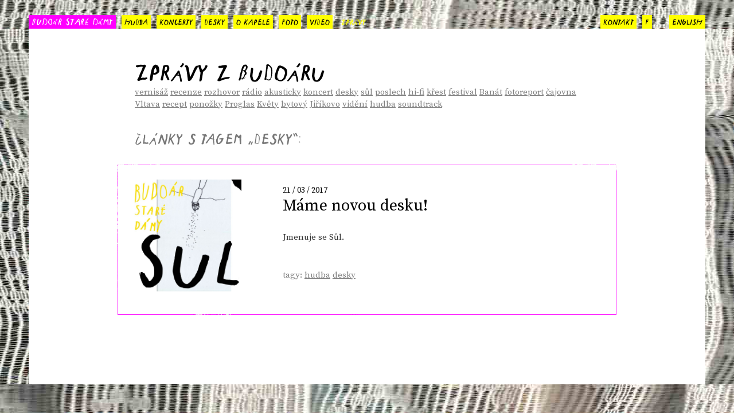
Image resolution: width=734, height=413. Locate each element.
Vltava (147, 104)
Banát (490, 92)
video (320, 20)
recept (174, 104)
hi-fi (416, 92)
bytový (294, 104)
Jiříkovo (325, 104)
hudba (136, 20)
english (687, 20)
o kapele (253, 20)
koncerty (176, 20)
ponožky (205, 104)
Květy (268, 104)
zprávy (353, 20)
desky (214, 20)
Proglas (240, 104)
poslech (390, 92)
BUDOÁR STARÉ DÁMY (72, 21)
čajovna (561, 92)
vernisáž (151, 92)
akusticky (282, 92)
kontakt (618, 20)
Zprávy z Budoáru (230, 68)
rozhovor (222, 92)
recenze (186, 92)
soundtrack (420, 104)
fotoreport (524, 92)
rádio (252, 92)
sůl (367, 92)
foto (290, 20)
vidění (355, 104)
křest (436, 92)
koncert (318, 92)
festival (462, 92)
